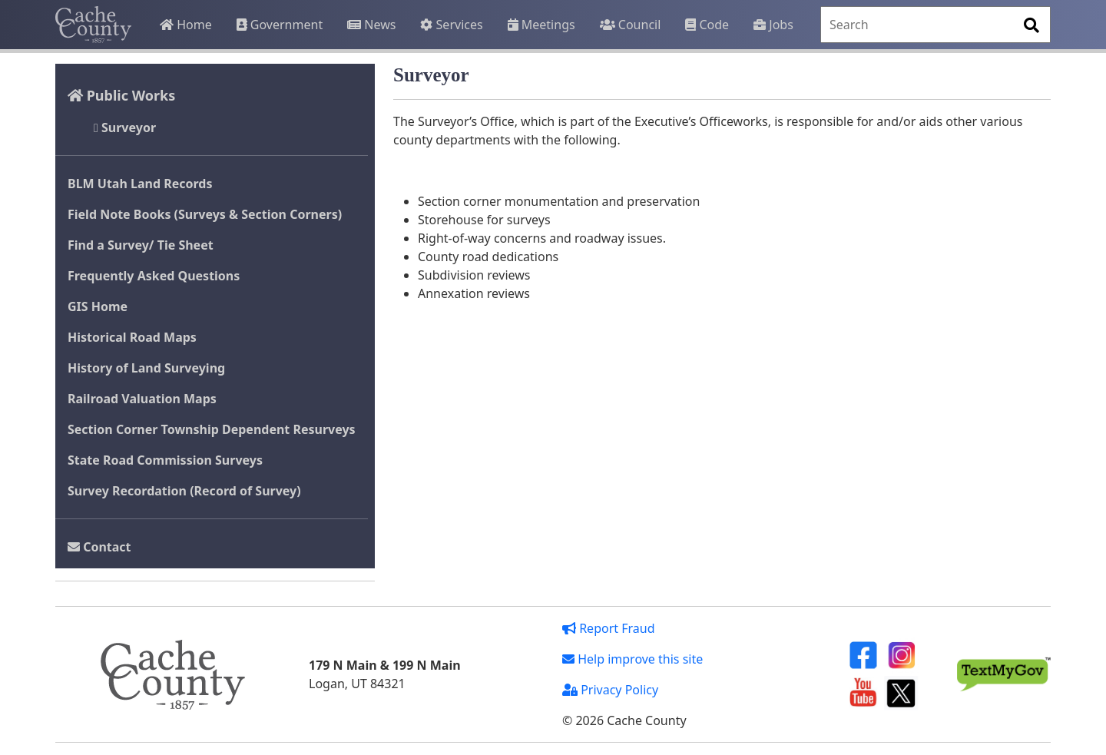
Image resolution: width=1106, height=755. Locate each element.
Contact (99, 546)
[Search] (935, 24)
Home (186, 24)
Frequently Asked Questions (154, 275)
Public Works (121, 95)
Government (280, 24)
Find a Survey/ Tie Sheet (141, 245)
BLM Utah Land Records (140, 183)
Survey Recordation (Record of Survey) (184, 490)
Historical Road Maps (132, 337)
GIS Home (97, 306)
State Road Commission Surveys (165, 460)
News (371, 24)
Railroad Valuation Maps (142, 398)
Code (707, 24)
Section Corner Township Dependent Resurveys (212, 429)
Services (451, 24)
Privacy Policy (610, 689)
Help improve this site (632, 659)
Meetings (541, 24)
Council (630, 24)
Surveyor (125, 127)
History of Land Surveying (146, 367)
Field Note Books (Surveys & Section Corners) (205, 214)
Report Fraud (608, 628)
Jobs (773, 24)
